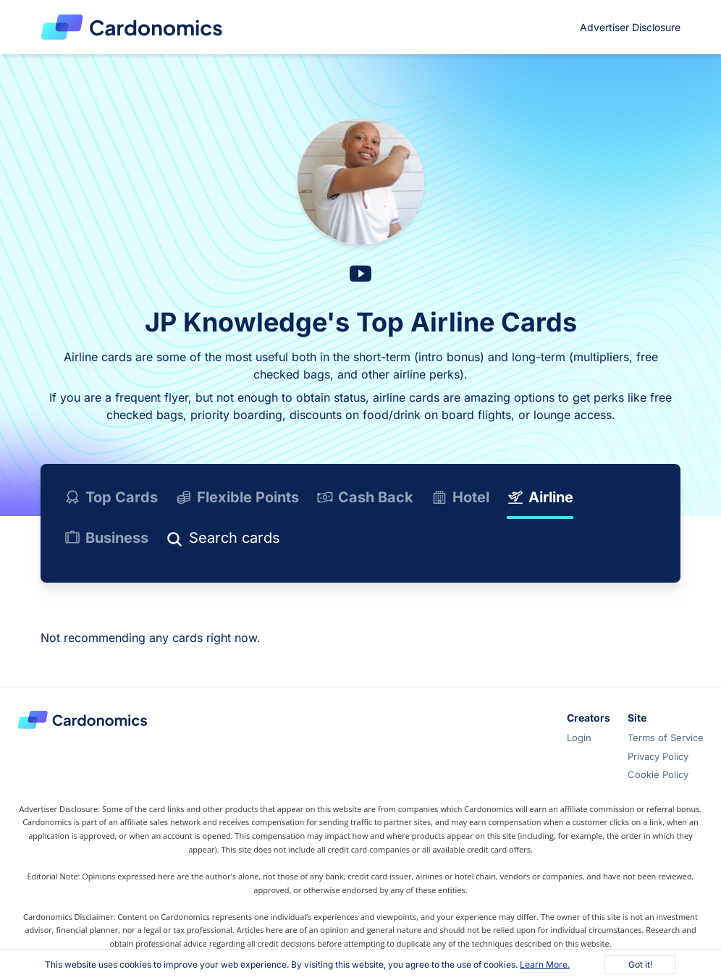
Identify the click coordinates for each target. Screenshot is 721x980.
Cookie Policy (658, 774)
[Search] (286, 541)
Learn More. (545, 964)
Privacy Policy (658, 756)
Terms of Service (666, 737)
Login (579, 737)
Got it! (640, 964)
